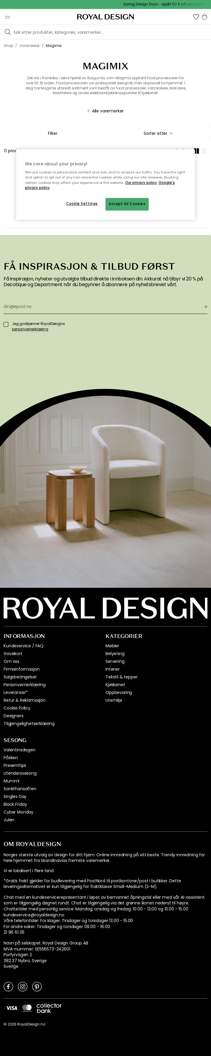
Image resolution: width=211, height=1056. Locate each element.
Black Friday (15, 804)
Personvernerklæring (25, 685)
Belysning (115, 653)
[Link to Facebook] (8, 986)
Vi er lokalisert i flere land (28, 871)
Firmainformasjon (21, 669)
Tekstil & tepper (121, 677)
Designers (14, 716)
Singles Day (15, 796)
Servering (115, 661)
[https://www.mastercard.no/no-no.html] (27, 1008)
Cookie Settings (82, 203)
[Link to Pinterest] (37, 986)
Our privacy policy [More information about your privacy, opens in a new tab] (141, 182)
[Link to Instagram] (22, 986)
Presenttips (15, 765)
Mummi (11, 781)
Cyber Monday (18, 812)
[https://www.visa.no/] (11, 1008)
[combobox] (158, 133)
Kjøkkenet (115, 685)
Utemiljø (114, 700)
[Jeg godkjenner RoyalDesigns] (6, 324)
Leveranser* (16, 692)
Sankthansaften (20, 789)
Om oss (11, 661)
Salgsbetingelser (20, 677)
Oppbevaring (119, 692)
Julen (9, 820)
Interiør (113, 669)
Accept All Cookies (127, 204)
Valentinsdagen (19, 750)
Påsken (11, 758)
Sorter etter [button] (158, 133)
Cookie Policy (17, 708)
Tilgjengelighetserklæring (29, 723)
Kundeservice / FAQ (24, 646)
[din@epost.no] (101, 306)
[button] (196, 17)
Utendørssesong (20, 773)
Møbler (112, 646)
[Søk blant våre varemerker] (111, 32)
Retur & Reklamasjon (25, 700)
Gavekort (13, 653)
